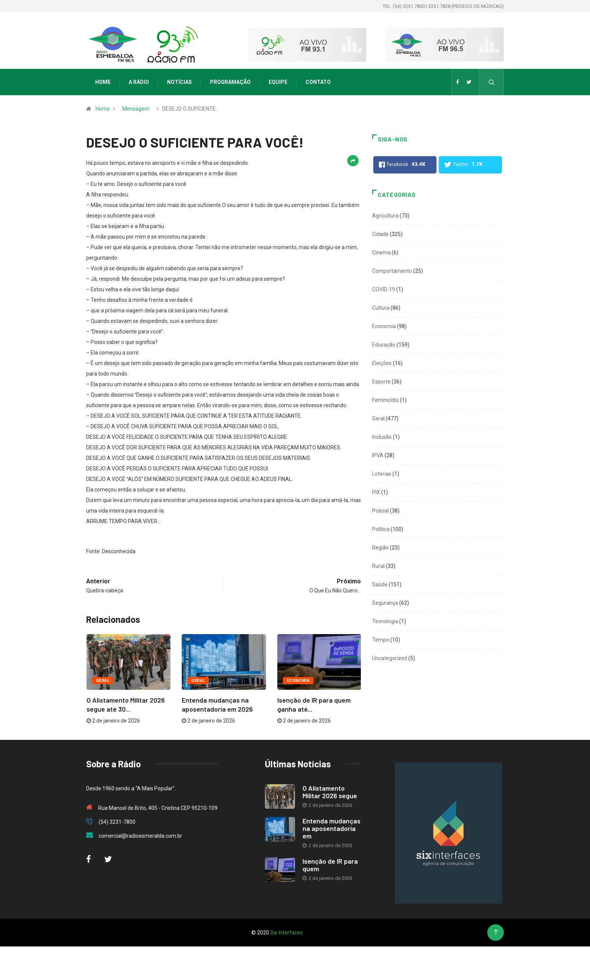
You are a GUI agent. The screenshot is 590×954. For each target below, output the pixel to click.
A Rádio (139, 82)
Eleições (382, 363)
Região (380, 548)
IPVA (377, 455)
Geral (102, 680)
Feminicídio (385, 400)
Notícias (179, 82)
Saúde (380, 584)
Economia (298, 680)
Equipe (278, 82)
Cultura (380, 308)
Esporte (381, 382)
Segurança (385, 603)
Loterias (381, 474)
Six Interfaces (286, 933)
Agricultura (385, 216)
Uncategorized (389, 658)
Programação (230, 82)
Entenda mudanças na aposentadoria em (331, 828)
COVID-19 (383, 289)
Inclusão (382, 437)
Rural (378, 566)
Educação (383, 345)
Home (103, 82)
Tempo (380, 640)
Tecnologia (385, 621)
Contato (318, 82)
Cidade (380, 234)
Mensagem (135, 109)
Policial (380, 511)
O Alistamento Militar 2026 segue (330, 792)
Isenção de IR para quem (330, 865)
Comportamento (392, 271)
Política (380, 529)
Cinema (381, 253)
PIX (376, 492)
